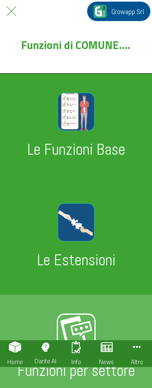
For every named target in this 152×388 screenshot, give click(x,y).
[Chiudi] (11, 11)
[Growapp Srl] (118, 11)
